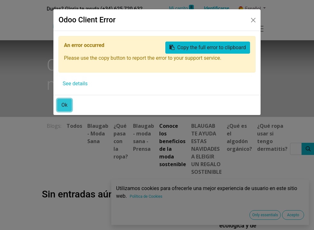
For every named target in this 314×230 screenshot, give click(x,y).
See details (75, 83)
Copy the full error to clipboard (207, 47)
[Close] (253, 20)
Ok (64, 105)
